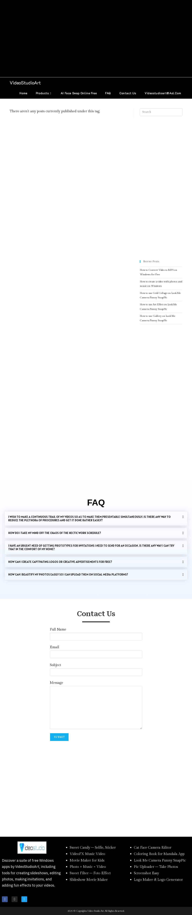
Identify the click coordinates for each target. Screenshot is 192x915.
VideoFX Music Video (87, 854)
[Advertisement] (96, 39)
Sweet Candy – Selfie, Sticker (93, 848)
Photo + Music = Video (88, 867)
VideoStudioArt (25, 83)
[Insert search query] (161, 112)
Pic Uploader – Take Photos (156, 867)
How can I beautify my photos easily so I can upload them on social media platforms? (68, 574)
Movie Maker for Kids (87, 860)
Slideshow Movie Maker (89, 880)
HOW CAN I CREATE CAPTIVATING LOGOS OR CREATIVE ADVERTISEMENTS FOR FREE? (60, 562)
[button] (96, 518)
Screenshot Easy (146, 873)
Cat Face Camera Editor (152, 848)
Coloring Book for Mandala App (159, 854)
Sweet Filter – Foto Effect (90, 873)
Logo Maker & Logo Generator (158, 880)
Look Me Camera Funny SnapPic (160, 860)
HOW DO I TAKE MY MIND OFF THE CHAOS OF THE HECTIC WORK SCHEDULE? (54, 533)
